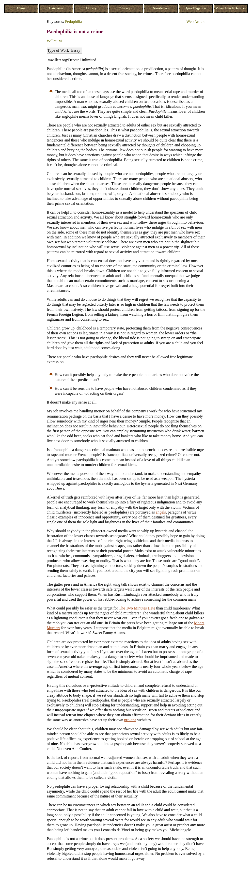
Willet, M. (55, 41)
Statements (56, 8)
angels (161, 512)
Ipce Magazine (196, 8)
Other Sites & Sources (231, 8)
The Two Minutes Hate (137, 608)
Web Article (196, 21)
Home (21, 8)
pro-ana (130, 720)
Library (91, 8)
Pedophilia (73, 21)
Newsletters (161, 8)
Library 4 (126, 8)
